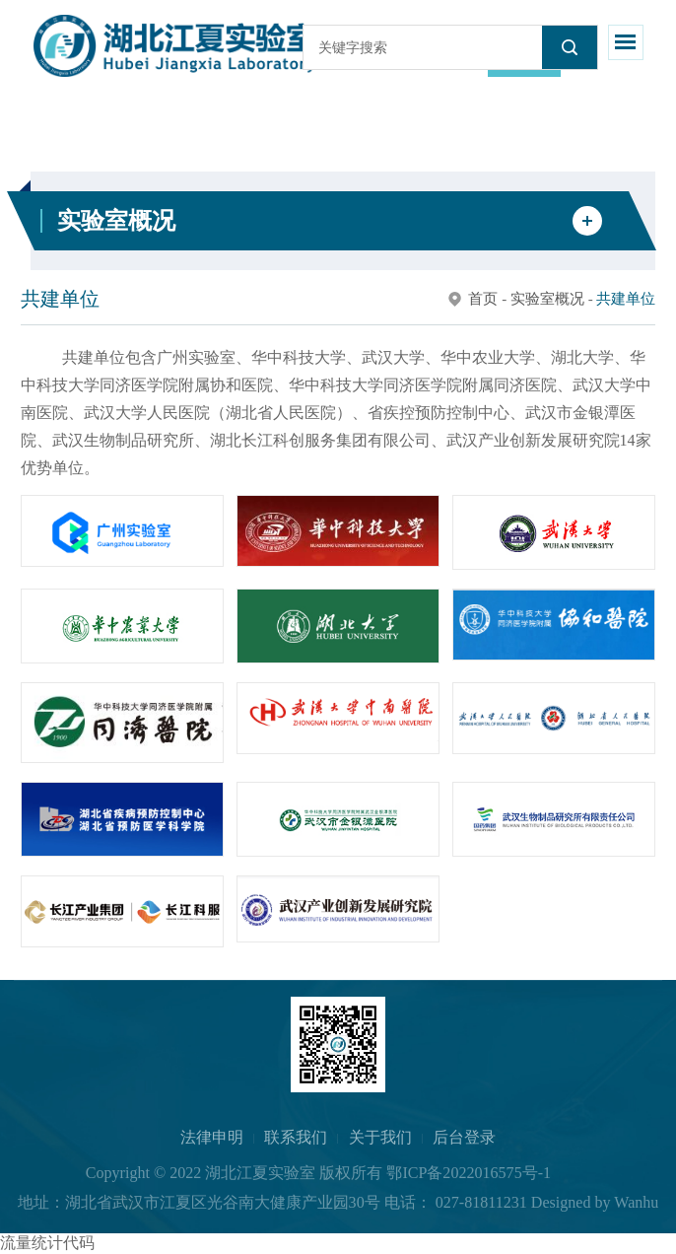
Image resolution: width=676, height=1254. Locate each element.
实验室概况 (547, 299)
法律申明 (211, 1137)
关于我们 (380, 1137)
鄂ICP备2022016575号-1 (468, 1172)
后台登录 (464, 1137)
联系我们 (295, 1137)
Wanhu (636, 1202)
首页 (483, 299)
